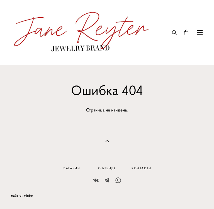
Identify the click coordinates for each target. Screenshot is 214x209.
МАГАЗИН (71, 168)
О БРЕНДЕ (107, 168)
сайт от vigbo (22, 195)
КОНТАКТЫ (141, 168)
